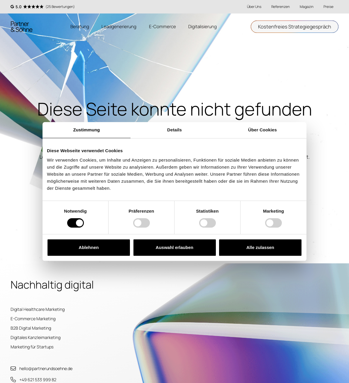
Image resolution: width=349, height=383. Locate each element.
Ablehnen (89, 247)
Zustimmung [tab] (86, 129)
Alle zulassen (260, 247)
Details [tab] (174, 129)
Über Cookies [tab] (262, 129)
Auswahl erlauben (174, 247)
